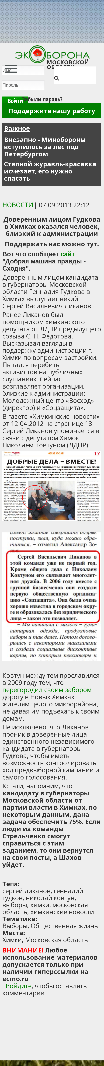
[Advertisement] (42, 874)
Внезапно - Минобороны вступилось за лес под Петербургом (45, 146)
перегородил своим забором (47, 689)
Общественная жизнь (64, 925)
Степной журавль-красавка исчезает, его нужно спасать (50, 171)
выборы (14, 904)
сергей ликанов (26, 890)
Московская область (56, 939)
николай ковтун (50, 897)
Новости (17, 204)
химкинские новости (62, 911)
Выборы (15, 925)
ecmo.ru (15, 978)
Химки (12, 939)
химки (39, 904)
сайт (68, 254)
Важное (17, 128)
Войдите (19, 985)
